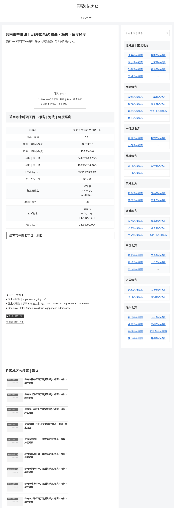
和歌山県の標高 (158, 235)
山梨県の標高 (135, 145)
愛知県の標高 (158, 193)
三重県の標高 (158, 200)
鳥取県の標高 (135, 255)
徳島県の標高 (135, 289)
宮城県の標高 (135, 76)
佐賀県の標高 (135, 324)
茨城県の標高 (135, 97)
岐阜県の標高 (135, 193)
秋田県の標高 (158, 55)
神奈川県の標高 (158, 111)
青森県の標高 (135, 62)
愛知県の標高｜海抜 (15, 317)
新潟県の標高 (135, 138)
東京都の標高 (158, 104)
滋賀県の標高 (135, 221)
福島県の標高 (158, 69)
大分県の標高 (158, 317)
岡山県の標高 (135, 269)
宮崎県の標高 (158, 324)
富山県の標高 (135, 166)
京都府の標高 (135, 228)
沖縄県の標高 (158, 338)
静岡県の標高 (135, 200)
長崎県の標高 (135, 331)
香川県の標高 (135, 297)
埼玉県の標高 (135, 118)
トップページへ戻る (139, 499)
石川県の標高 (135, 173)
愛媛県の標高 (158, 289)
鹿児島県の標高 (158, 331)
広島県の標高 (158, 255)
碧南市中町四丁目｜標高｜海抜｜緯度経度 (61, 99)
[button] (166, 33)
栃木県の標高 (135, 104)
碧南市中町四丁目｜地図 (55, 104)
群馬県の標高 (135, 111)
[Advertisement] (60, 66)
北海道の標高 (135, 55)
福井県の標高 (158, 166)
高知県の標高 (158, 297)
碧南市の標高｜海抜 (15, 322)
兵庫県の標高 (158, 221)
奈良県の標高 (158, 228)
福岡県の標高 (135, 317)
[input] (147, 33)
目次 (56, 93)
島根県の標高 (135, 262)
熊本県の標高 (135, 338)
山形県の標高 (158, 62)
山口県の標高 (158, 262)
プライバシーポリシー (160, 499)
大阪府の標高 (135, 235)
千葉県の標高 (158, 97)
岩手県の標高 (135, 69)
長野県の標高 (158, 138)
